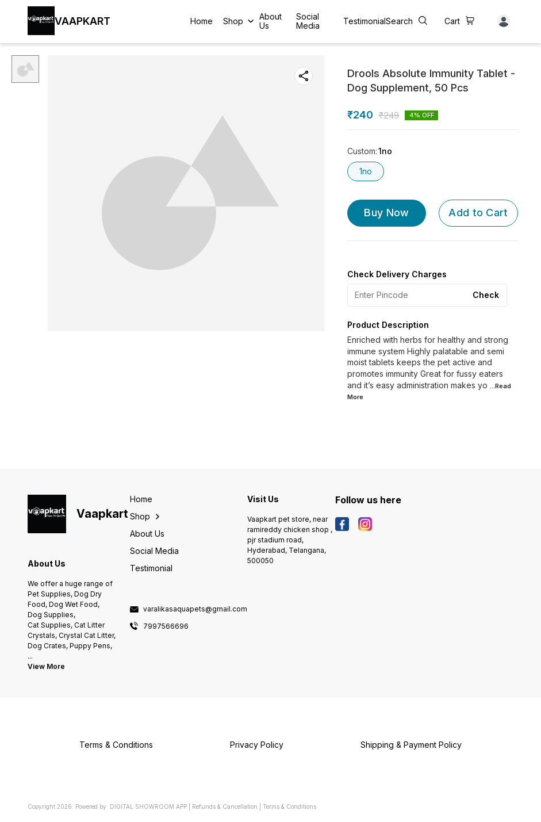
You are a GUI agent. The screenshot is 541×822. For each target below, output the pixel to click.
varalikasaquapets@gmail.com (195, 609)
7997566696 (166, 626)
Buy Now (386, 213)
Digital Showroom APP (148, 806)
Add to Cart (478, 213)
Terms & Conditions (289, 806)
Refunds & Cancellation (225, 806)
